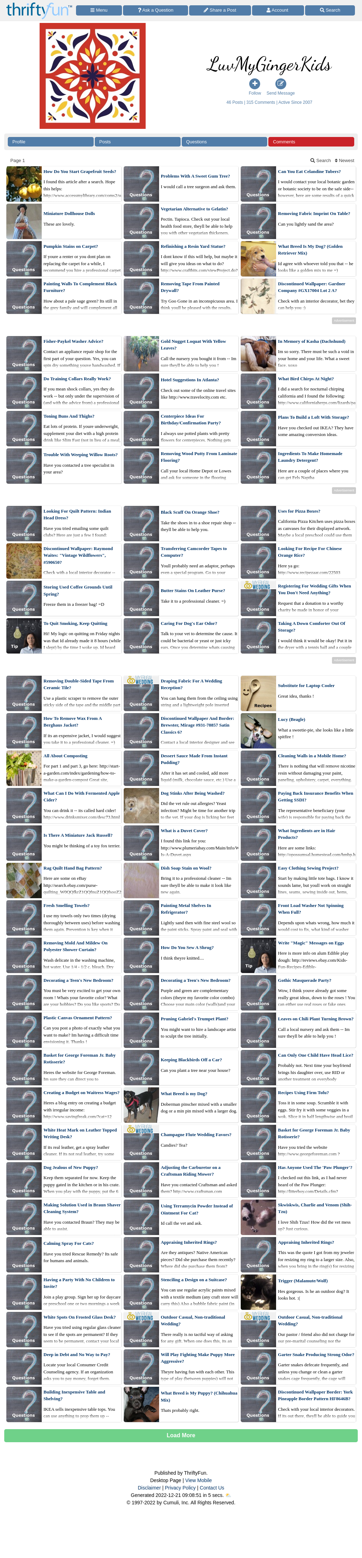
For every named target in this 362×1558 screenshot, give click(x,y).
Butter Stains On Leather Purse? (193, 590)
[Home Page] (39, 4)
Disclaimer (149, 1488)
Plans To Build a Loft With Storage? (313, 417)
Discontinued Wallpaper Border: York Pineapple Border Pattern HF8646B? (315, 1395)
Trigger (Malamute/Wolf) (303, 1280)
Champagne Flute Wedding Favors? (196, 1134)
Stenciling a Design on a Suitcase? (194, 1279)
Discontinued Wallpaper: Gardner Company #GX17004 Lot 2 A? (311, 287)
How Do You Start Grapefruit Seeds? (79, 171)
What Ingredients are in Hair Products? (306, 834)
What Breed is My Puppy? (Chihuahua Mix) (199, 1396)
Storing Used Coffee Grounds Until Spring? (77, 590)
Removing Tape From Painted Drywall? (190, 287)
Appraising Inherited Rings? (189, 1242)
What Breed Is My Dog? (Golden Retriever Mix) (310, 250)
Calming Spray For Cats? (68, 1243)
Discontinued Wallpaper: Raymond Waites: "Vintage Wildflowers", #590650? (78, 555)
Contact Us (212, 1488)
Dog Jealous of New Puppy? (70, 1167)
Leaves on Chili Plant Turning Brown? (316, 1018)
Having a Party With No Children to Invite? (79, 1283)
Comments (284, 141)
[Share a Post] (220, 10)
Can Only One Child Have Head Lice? (315, 1055)
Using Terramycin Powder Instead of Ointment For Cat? (197, 1209)
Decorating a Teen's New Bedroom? (78, 980)
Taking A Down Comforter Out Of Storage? (311, 627)
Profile (18, 141)
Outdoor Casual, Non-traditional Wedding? (193, 1320)
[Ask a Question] (155, 10)
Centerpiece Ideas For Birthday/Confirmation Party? (191, 419)
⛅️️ (228, 1495)
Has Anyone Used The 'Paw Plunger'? (315, 1167)
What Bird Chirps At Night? (306, 378)
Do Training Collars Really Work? (77, 378)
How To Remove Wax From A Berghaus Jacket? (72, 722)
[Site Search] (330, 10)
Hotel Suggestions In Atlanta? (190, 379)
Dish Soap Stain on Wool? (186, 868)
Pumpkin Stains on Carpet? (70, 246)
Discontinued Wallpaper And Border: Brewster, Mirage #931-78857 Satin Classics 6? (197, 725)
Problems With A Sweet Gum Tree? (195, 176)
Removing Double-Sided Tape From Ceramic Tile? (78, 684)
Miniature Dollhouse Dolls (69, 213)
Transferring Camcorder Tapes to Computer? (194, 552)
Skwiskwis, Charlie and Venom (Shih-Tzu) (315, 1208)
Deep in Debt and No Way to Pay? (76, 1354)
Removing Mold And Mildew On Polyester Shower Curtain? (75, 946)
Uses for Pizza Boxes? (299, 511)
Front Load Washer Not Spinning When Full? (311, 909)
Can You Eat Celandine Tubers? (309, 171)
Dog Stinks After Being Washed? (193, 793)
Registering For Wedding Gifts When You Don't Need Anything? (314, 589)
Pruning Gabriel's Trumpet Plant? (194, 1018)
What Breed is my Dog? (184, 1093)
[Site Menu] (99, 10)
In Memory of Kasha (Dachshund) (311, 341)
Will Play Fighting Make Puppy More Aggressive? (198, 1358)
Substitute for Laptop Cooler (306, 685)
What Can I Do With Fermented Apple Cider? (81, 796)
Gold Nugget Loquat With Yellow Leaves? (193, 345)
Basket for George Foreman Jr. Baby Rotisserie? (79, 1058)
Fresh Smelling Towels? (66, 905)
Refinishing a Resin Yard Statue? (193, 246)
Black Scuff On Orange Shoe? (190, 512)
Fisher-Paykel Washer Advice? (73, 341)
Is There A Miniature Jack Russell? (77, 835)
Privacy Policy (180, 1488)
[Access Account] (278, 10)
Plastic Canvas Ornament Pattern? (77, 1017)
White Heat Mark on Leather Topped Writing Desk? (80, 1133)
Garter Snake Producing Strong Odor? (316, 1354)
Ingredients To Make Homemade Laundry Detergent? (310, 457)
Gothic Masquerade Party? (304, 980)
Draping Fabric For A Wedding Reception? (191, 684)
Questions (196, 141)
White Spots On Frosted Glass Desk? (79, 1317)
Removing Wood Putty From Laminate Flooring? (199, 457)
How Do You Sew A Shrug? (187, 947)
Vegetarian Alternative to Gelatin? (194, 208)
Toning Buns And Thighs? (68, 416)
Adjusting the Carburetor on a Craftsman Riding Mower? (191, 1171)
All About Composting (65, 755)
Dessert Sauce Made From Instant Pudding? (194, 759)
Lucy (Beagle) (291, 719)
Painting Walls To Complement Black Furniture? (80, 287)
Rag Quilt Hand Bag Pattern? (72, 868)
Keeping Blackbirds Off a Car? (191, 1059)
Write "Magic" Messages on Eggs (311, 942)
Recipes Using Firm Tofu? (303, 1092)
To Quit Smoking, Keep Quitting (75, 623)
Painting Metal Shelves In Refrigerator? (186, 909)
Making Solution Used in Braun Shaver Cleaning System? (82, 1208)
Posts (105, 141)
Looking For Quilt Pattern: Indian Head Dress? (77, 514)
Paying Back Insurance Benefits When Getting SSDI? (315, 796)
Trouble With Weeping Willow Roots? (80, 454)
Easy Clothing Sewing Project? (308, 868)
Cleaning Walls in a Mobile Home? (312, 755)
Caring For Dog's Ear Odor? (189, 623)
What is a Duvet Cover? (184, 830)
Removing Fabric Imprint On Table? (314, 213)
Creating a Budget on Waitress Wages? (81, 1092)
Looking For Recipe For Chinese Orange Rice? (310, 552)
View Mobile (198, 1480)
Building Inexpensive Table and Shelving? (74, 1395)
